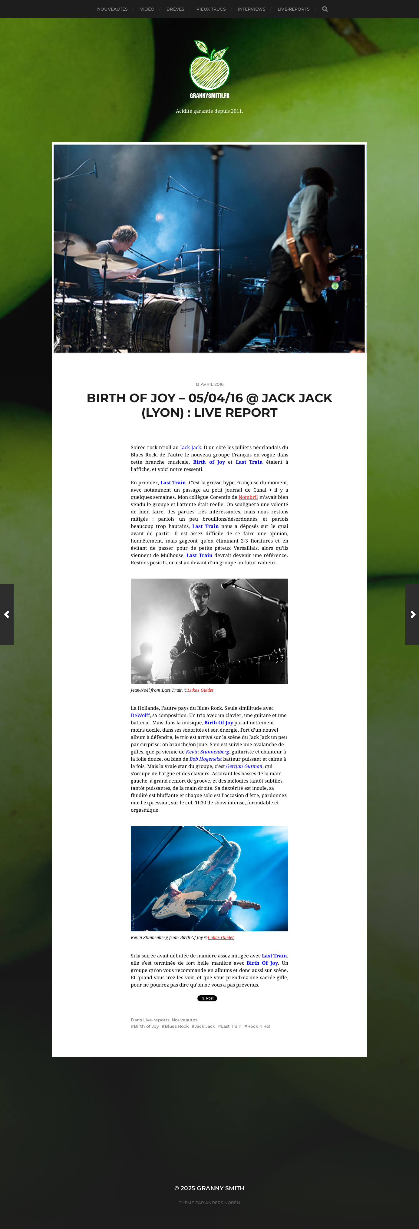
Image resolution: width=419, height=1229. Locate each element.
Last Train (231, 1026)
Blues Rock (177, 1026)
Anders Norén (222, 1202)
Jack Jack (205, 1026)
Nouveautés (112, 9)
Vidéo (147, 9)
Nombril (248, 497)
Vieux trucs (211, 9)
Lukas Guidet (200, 690)
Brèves (175, 9)
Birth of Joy (146, 1026)
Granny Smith (221, 1188)
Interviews (252, 9)
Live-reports (294, 9)
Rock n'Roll (259, 1026)
